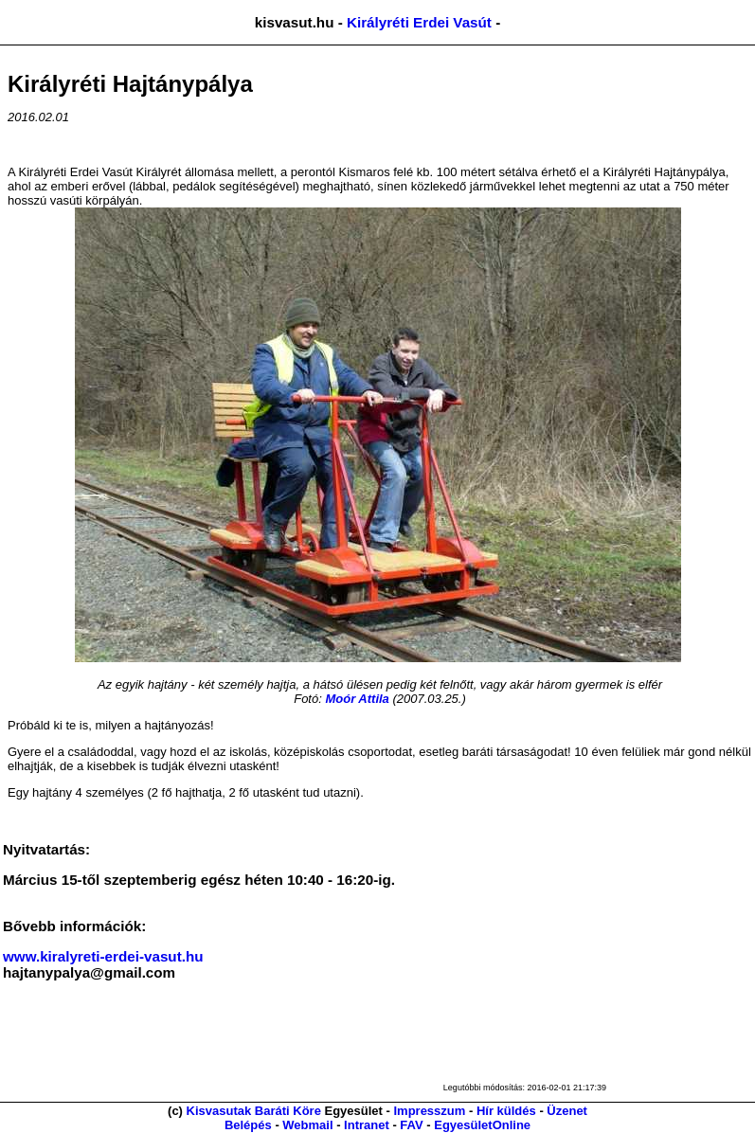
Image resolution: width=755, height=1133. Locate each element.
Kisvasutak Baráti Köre (254, 1111)
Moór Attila (356, 699)
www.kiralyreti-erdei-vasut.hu (103, 956)
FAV (411, 1125)
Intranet (366, 1125)
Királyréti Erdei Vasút (419, 22)
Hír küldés (506, 1111)
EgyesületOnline (482, 1125)
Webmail (307, 1125)
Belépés (248, 1125)
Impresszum (429, 1111)
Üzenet (567, 1111)
